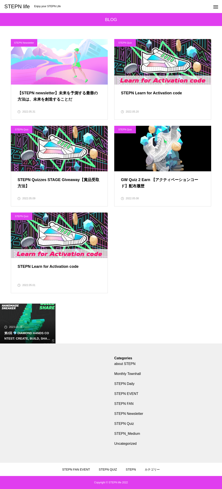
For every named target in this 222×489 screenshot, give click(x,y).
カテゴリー (152, 469)
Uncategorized (125, 443)
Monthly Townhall (127, 374)
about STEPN (124, 364)
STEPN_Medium (127, 433)
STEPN (131, 469)
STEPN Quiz (125, 42)
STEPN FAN (124, 404)
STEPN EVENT (126, 394)
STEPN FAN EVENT (76, 469)
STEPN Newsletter (24, 42)
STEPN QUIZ (108, 469)
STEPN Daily (124, 384)
